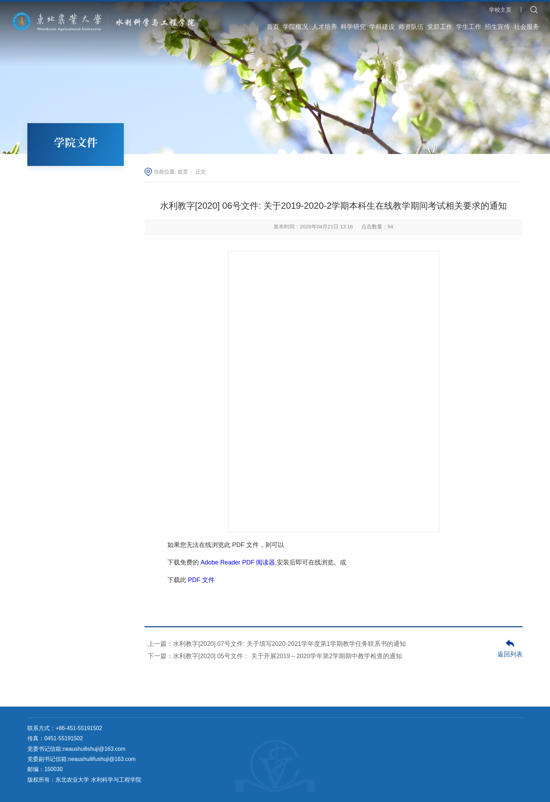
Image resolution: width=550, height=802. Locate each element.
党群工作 (439, 21)
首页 (273, 21)
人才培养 (324, 21)
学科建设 (382, 21)
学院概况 (295, 21)
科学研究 (353, 21)
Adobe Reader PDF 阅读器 (238, 562)
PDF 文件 (201, 579)
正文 (200, 172)
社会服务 (526, 21)
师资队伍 (411, 21)
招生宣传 (497, 21)
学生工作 (468, 21)
